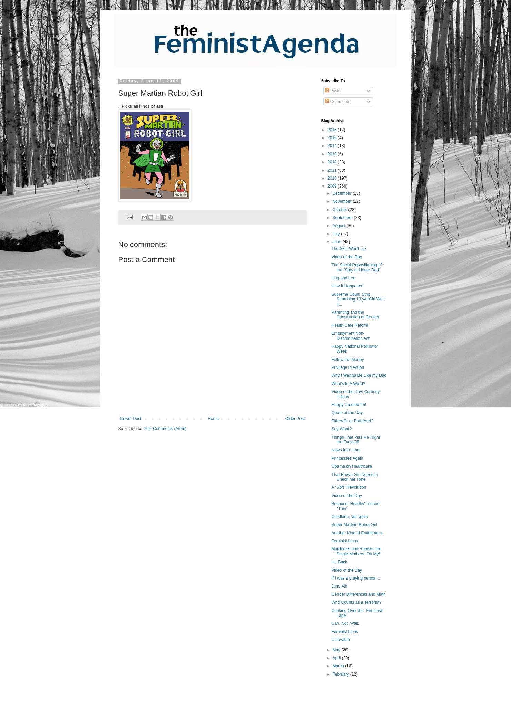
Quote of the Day (347, 412)
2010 (332, 178)
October (340, 209)
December (342, 193)
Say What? (341, 429)
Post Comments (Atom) (165, 428)
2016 (332, 129)
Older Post (295, 418)
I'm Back (339, 562)
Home (213, 418)
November (342, 201)
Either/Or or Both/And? (352, 421)
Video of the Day (346, 257)
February (341, 674)
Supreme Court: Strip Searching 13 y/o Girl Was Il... (357, 299)
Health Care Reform (349, 325)
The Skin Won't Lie (348, 248)
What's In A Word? (348, 383)
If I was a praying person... (355, 578)
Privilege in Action (347, 367)
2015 (332, 137)
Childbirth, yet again (349, 516)
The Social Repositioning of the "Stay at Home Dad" (356, 267)
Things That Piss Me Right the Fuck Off (355, 440)
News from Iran (345, 450)
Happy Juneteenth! (348, 404)
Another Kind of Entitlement (356, 533)
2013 (332, 154)
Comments (337, 101)
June (337, 241)
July (336, 233)
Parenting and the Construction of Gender (355, 314)
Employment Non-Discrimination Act (350, 336)
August (339, 225)
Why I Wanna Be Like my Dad (358, 375)
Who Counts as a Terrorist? (356, 602)
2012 (332, 162)
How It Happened (347, 286)
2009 (332, 186)
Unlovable (340, 639)
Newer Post (130, 418)
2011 (332, 170)
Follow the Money (347, 359)
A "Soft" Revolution (348, 487)
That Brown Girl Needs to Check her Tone (354, 477)
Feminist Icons (344, 540)
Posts (333, 90)
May (336, 650)
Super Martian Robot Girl (354, 524)
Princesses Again (347, 458)
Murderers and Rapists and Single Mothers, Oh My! (356, 551)
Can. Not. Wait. (345, 623)
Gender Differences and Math (358, 594)
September (343, 217)
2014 (332, 145)
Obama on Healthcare (351, 466)
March (338, 666)
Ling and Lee (343, 278)
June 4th (339, 586)
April (337, 658)
